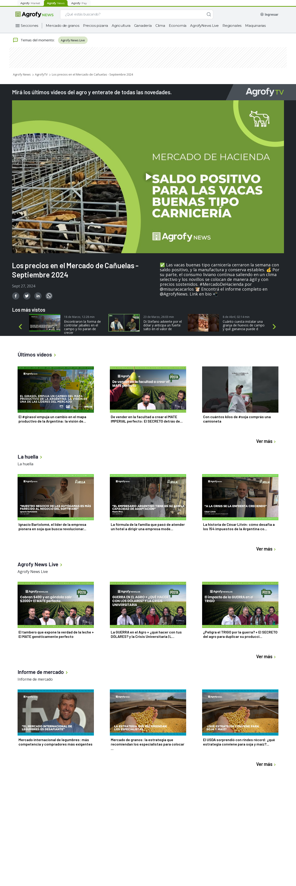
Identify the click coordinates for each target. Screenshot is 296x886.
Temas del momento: (34, 40)
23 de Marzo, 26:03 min (158, 317)
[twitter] (27, 296)
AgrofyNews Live (204, 25)
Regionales (231, 25)
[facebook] (15, 296)
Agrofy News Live (73, 40)
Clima (160, 25)
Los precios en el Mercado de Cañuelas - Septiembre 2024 (92, 74)
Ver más (266, 441)
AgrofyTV (41, 74)
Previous (21, 327)
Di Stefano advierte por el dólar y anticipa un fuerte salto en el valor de (162, 325)
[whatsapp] (49, 296)
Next (275, 327)
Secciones (29, 25)
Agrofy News (22, 74)
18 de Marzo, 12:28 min (79, 317)
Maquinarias (255, 25)
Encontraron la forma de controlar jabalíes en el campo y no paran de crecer (82, 327)
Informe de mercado (35, 679)
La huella (25, 463)
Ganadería (143, 25)
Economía (177, 25)
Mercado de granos (62, 25)
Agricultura (121, 25)
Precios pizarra (95, 25)
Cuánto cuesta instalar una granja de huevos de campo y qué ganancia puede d (244, 325)
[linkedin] (38, 296)
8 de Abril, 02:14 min (236, 317)
